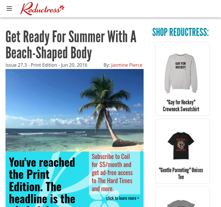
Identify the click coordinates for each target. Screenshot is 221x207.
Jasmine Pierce (126, 65)
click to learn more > (122, 198)
